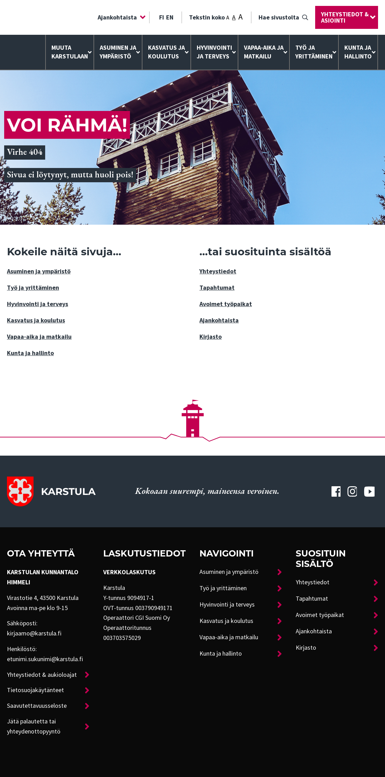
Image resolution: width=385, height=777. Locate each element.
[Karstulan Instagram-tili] (352, 491)
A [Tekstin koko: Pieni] (227, 18)
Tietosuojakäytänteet (35, 690)
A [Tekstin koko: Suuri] (240, 17)
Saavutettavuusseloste (37, 706)
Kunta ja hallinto (358, 52)
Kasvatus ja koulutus (166, 52)
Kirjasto (210, 337)
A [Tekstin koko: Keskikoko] (234, 17)
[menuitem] (120, 17)
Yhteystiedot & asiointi (345, 17)
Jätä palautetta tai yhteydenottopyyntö (33, 726)
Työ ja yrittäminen (314, 52)
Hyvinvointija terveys (214, 52)
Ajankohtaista (117, 17)
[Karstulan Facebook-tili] (336, 491)
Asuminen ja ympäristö (118, 52)
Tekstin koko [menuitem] (216, 16)
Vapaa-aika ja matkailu (264, 52)
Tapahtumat (217, 287)
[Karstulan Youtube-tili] (369, 491)
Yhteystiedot (217, 271)
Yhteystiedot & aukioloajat (42, 675)
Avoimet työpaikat (225, 304)
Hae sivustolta (279, 17)
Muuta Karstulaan (69, 52)
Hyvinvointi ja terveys (37, 304)
